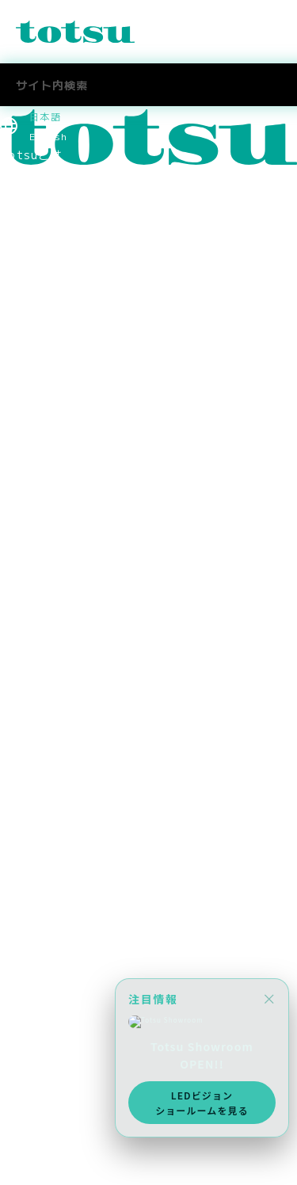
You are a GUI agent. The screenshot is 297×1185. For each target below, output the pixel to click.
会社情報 (24, 402)
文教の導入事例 (42, 314)
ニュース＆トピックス (60, 1141)
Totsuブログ (37, 846)
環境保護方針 (36, 615)
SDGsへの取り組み (53, 634)
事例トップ (30, 296)
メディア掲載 (36, 704)
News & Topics (47, 190)
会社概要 (24, 456)
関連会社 (24, 527)
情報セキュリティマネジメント (84, 580)
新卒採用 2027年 (52, 999)
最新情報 (24, 172)
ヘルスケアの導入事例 (60, 367)
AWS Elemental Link (62, 899)
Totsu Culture (45, 882)
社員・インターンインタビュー (84, 810)
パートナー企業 (42, 545)
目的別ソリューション (60, 261)
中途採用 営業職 (48, 775)
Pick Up (23, 207)
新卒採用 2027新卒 (58, 757)
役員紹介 (24, 438)
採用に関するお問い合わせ (72, 828)
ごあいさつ (30, 421)
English (48, 136)
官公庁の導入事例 (48, 349)
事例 (12, 279)
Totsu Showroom (53, 385)
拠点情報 (24, 474)
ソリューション (42, 226)
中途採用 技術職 (48, 793)
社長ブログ (30, 864)
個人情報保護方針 (48, 598)
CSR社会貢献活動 (49, 651)
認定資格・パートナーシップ (79, 509)
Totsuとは (31, 154)
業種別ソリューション (60, 243)
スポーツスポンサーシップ (72, 687)
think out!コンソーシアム (74, 562)
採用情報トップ (42, 740)
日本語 (45, 116)
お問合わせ (30, 1122)
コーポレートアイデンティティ (84, 491)
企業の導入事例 (42, 332)
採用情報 (24, 668)
